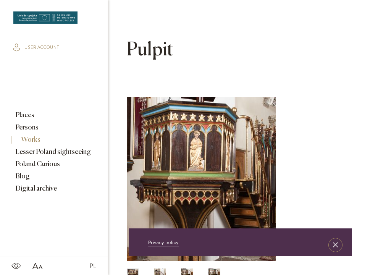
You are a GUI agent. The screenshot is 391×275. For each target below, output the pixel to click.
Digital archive (35, 188)
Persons (26, 127)
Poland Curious (37, 164)
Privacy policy (163, 242)
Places (24, 115)
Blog (22, 176)
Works (30, 139)
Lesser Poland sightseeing (52, 152)
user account (36, 47)
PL (92, 266)
